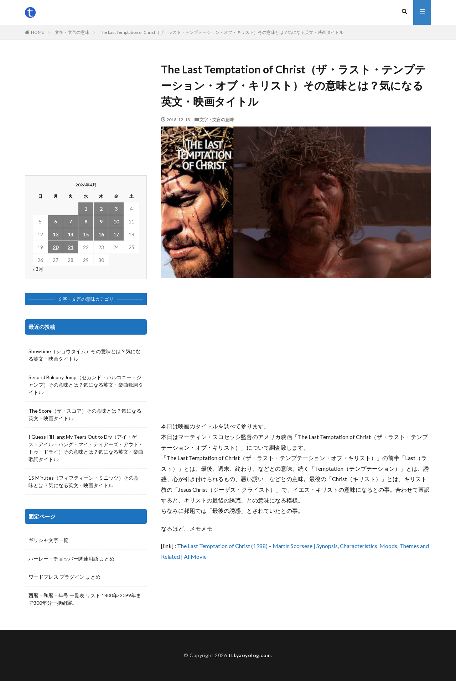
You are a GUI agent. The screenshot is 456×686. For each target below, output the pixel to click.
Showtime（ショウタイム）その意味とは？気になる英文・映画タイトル (84, 355)
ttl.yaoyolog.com (249, 660)
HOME (37, 32)
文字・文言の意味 (72, 32)
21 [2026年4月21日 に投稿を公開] (70, 247)
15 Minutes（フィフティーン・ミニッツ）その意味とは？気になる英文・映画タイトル (83, 481)
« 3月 (37, 269)
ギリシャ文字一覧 (48, 540)
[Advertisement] (296, 349)
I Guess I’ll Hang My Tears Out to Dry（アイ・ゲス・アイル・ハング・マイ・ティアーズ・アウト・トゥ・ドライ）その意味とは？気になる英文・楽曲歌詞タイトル (85, 448)
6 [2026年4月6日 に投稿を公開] (55, 221)
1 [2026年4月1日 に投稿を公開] (85, 209)
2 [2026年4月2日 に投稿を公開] (101, 209)
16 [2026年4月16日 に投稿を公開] (101, 234)
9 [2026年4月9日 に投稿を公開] (101, 221)
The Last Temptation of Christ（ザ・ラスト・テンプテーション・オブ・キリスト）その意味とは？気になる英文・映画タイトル (221, 32)
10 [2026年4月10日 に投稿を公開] (116, 221)
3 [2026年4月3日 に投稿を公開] (116, 209)
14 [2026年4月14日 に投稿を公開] (70, 234)
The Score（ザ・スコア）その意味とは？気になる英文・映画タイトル (84, 414)
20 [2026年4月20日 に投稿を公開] (55, 247)
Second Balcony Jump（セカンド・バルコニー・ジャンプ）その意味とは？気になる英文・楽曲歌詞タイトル (85, 384)
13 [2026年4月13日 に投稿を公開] (55, 234)
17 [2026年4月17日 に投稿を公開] (116, 234)
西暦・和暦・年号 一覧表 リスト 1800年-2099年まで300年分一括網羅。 (84, 600)
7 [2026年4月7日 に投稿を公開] (70, 221)
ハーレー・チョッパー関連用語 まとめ (71, 559)
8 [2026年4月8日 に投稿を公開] (85, 221)
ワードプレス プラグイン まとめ (64, 577)
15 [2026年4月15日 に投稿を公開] (86, 234)
